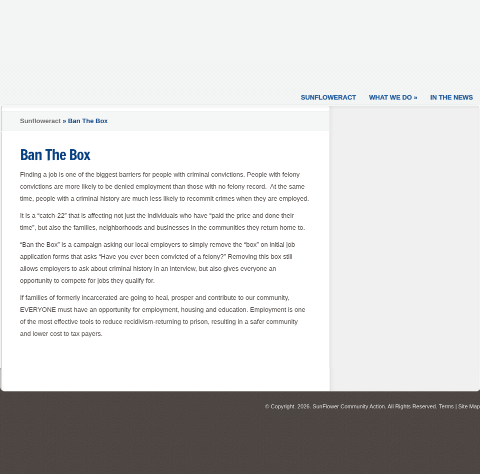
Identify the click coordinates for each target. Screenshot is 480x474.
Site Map (469, 406)
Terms (446, 406)
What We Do (393, 97)
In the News (451, 97)
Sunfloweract (328, 97)
